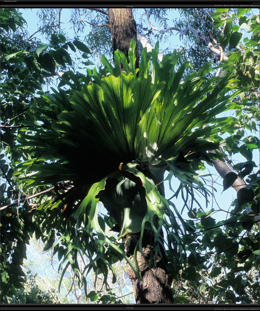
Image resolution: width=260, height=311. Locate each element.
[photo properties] (256, 3)
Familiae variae (256, 5)
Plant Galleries (220, 5)
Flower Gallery (236, 5)
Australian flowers (246, 5)
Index (228, 5)
